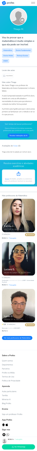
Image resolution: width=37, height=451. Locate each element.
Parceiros (6, 368)
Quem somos (7, 360)
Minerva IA (6, 399)
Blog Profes (6, 403)
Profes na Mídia (8, 372)
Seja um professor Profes (12, 414)
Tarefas (5, 395)
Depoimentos (7, 364)
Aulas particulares (9, 391)
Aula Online (8, 76)
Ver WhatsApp (18, 447)
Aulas (15, 146)
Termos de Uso (8, 376)
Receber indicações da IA (18, 135)
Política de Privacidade (11, 380)
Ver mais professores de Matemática (17, 338)
